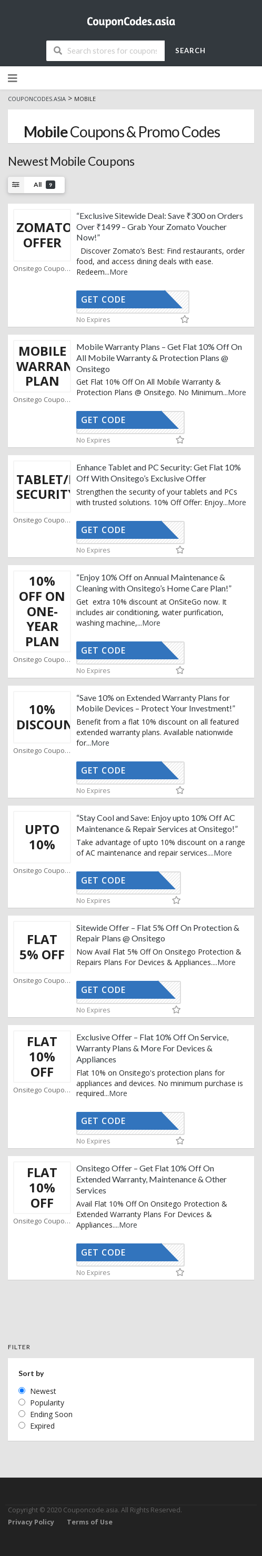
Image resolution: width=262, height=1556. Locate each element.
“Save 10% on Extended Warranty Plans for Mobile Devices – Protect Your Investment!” (155, 703)
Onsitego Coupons (42, 268)
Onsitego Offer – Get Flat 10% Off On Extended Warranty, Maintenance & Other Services (151, 1179)
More (118, 272)
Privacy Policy (31, 1522)
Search (190, 50)
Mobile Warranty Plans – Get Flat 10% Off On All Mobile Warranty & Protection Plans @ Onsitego (159, 358)
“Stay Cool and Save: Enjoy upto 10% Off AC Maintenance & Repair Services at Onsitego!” (157, 823)
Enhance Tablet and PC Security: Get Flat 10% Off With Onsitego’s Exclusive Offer (158, 472)
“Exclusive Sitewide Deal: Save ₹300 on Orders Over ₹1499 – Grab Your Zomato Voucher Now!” (159, 226)
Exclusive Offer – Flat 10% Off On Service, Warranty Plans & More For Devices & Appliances (152, 1048)
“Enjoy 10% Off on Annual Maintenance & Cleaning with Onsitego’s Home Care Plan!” (153, 582)
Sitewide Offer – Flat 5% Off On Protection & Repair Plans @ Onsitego (157, 932)
